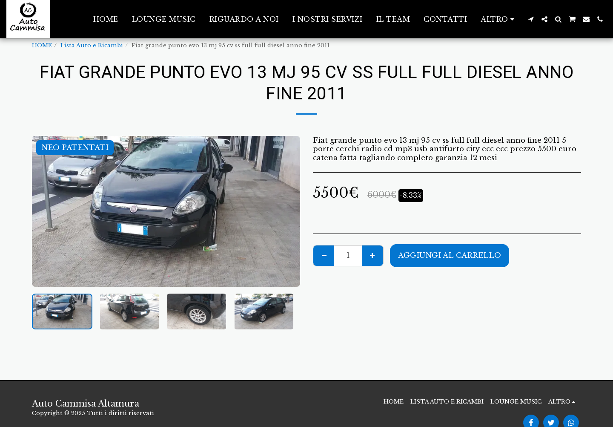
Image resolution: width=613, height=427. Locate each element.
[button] (530, 19)
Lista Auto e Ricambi (91, 45)
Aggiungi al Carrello (449, 255)
